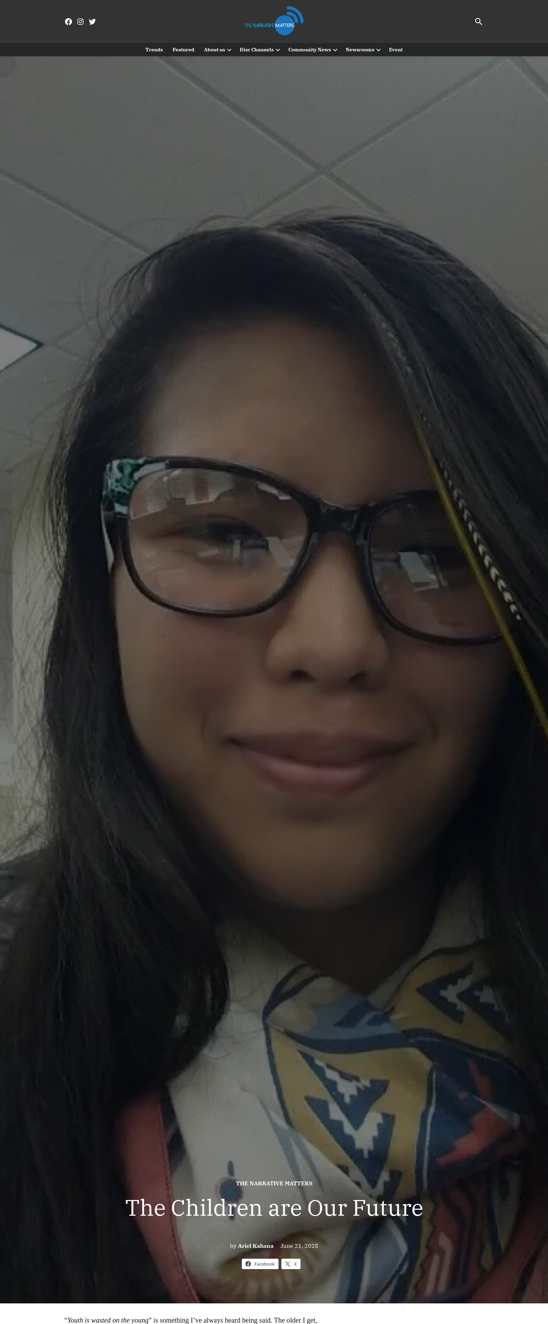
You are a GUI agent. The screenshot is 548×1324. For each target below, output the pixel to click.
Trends (154, 49)
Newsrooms (360, 49)
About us (214, 49)
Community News (309, 49)
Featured (183, 49)
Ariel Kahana (256, 1245)
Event (396, 49)
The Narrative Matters (274, 1183)
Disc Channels (257, 49)
